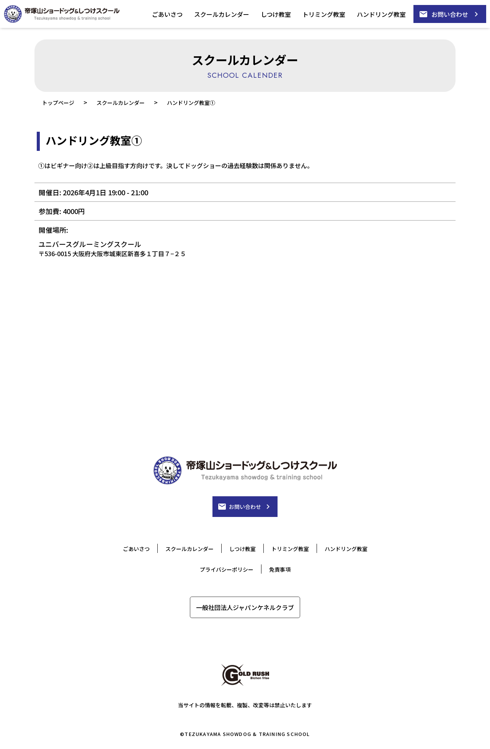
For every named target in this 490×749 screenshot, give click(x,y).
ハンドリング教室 (381, 14)
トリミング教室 (323, 14)
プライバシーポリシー (226, 569)
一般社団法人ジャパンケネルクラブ (245, 607)
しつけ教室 (276, 14)
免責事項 (280, 569)
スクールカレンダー (221, 14)
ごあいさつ (167, 14)
